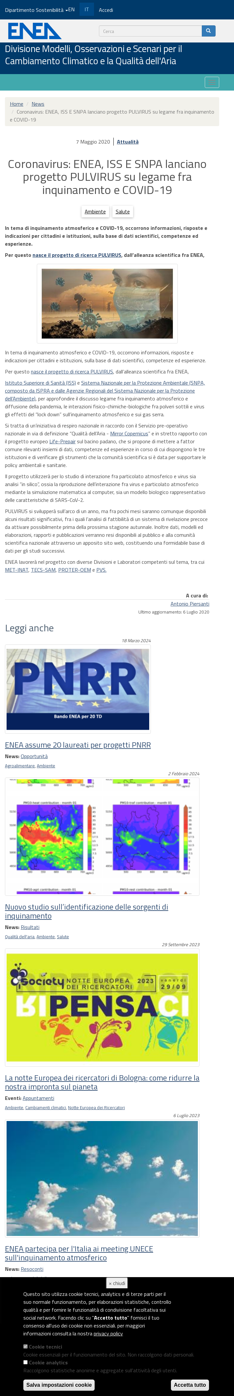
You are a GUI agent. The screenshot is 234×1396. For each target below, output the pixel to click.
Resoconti (32, 1269)
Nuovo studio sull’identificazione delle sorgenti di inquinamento (86, 911)
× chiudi (117, 1283)
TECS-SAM (43, 570)
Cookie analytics (48, 1362)
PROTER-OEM (74, 570)
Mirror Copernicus (129, 433)
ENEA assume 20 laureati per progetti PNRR (78, 745)
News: (12, 756)
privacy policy (108, 1333)
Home (16, 104)
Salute (123, 211)
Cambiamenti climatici (45, 1107)
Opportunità (34, 756)
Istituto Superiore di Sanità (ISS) (40, 383)
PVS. (101, 570)
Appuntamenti (38, 1098)
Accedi (106, 10)
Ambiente (95, 211)
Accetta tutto (190, 1385)
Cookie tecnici (45, 1347)
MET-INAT (16, 570)
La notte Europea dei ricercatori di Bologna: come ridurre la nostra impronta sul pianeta (102, 1082)
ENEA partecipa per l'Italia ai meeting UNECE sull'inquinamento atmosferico (79, 1253)
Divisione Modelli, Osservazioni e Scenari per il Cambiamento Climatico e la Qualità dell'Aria (93, 55)
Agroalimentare (20, 765)
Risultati (30, 927)
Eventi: (13, 1098)
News (38, 104)
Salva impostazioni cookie (59, 1385)
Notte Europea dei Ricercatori (96, 1107)
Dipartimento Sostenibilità (36, 10)
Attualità (128, 142)
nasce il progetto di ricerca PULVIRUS (77, 255)
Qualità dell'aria (20, 936)
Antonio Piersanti (190, 604)
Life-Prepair (62, 441)
